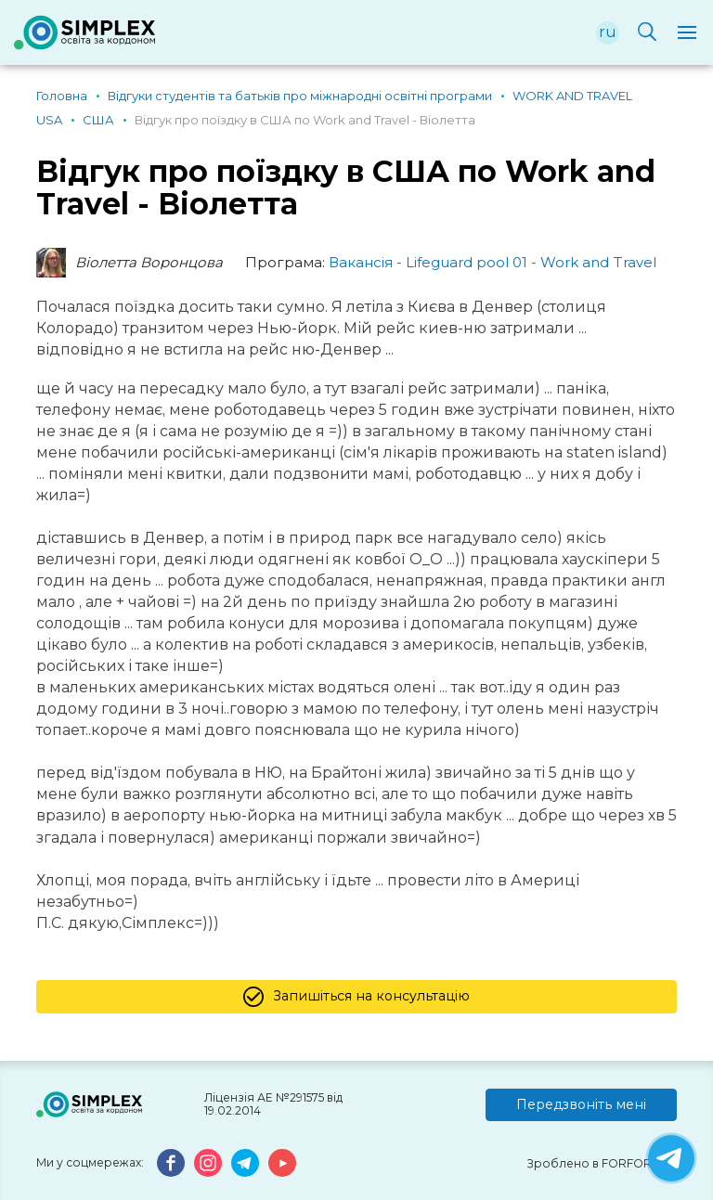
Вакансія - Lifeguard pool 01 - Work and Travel (492, 262)
